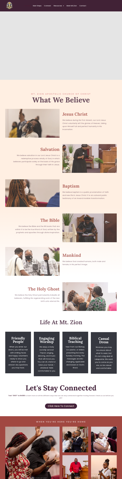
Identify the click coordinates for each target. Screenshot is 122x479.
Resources (59, 6)
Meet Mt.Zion (72, 6)
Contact (82, 6)
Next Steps (37, 6)
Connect (47, 6)
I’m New (27, 6)
